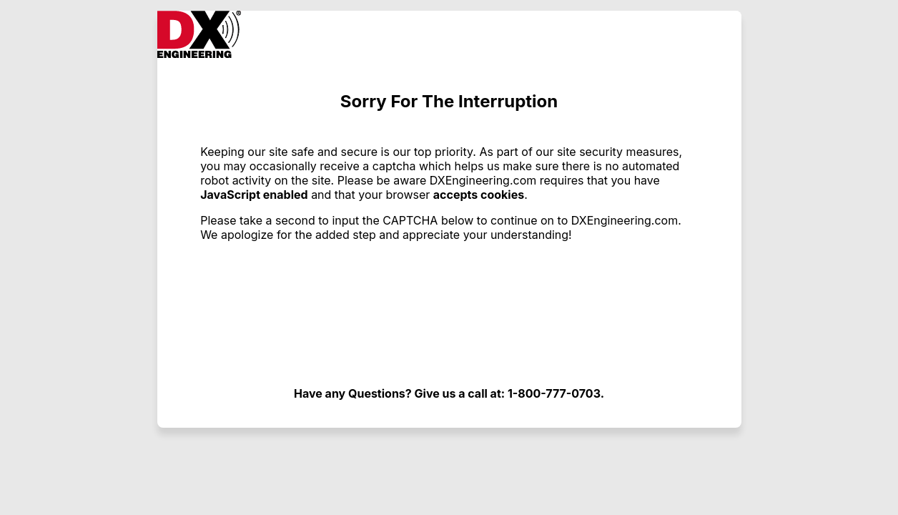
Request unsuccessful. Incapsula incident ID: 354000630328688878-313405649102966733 (449, 257)
